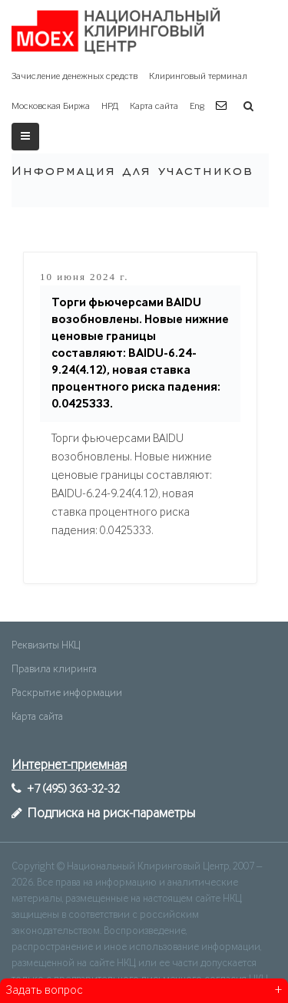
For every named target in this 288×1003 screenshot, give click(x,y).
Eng (197, 106)
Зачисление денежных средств (74, 76)
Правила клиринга (54, 669)
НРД (109, 106)
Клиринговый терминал (198, 76)
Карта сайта (154, 106)
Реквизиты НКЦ (46, 645)
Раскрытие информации (67, 693)
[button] (223, 106)
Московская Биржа (51, 106)
